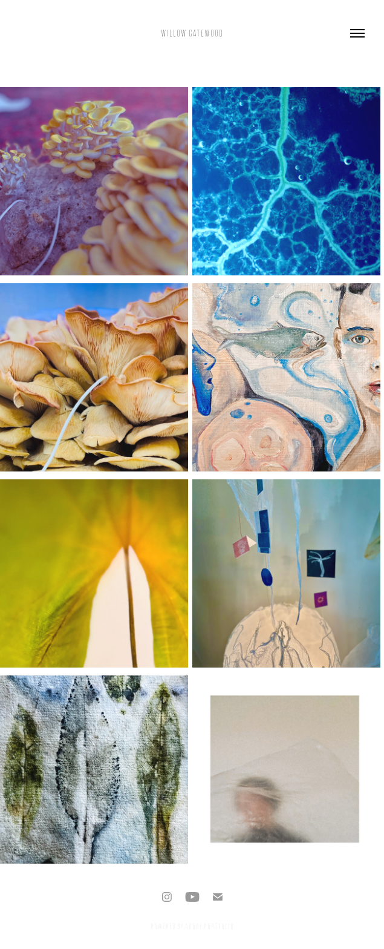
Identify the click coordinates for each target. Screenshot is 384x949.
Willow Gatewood (192, 33)
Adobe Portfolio (209, 926)
